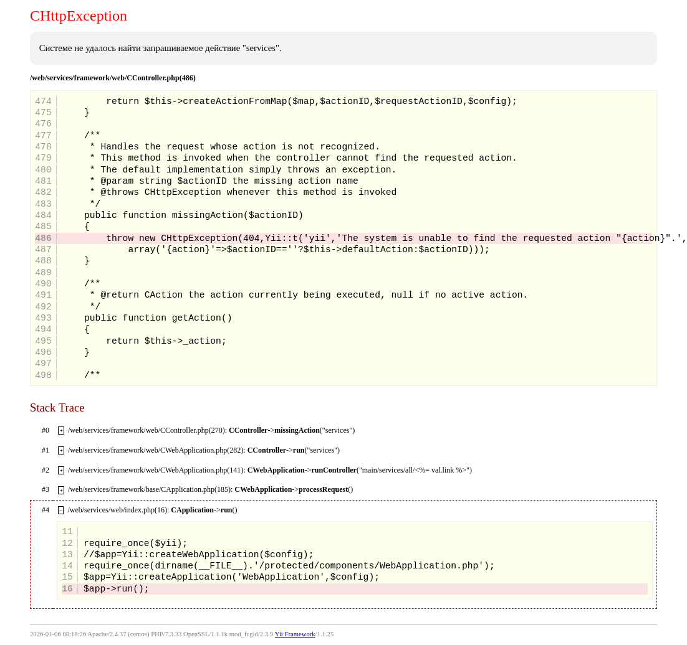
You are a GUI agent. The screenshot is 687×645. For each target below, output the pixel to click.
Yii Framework (295, 634)
